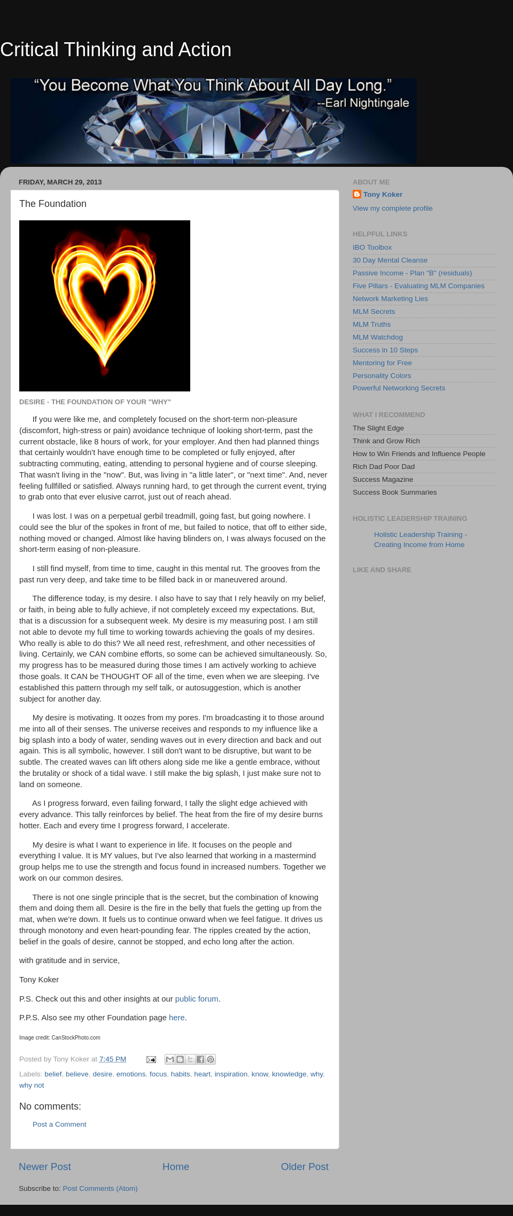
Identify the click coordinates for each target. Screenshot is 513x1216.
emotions (131, 1074)
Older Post (305, 1166)
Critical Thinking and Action (116, 49)
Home (175, 1166)
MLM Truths (372, 324)
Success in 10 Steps (385, 350)
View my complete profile (393, 208)
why (316, 1074)
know (260, 1074)
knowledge (289, 1074)
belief (52, 1074)
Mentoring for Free (382, 363)
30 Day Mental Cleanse (390, 260)
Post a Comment (60, 1124)
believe (77, 1074)
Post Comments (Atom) (100, 1188)
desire (102, 1074)
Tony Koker (382, 194)
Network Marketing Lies (390, 299)
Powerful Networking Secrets (399, 388)
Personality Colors (382, 376)
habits (180, 1074)
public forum (197, 999)
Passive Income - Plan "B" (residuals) (412, 273)
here (177, 1017)
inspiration (231, 1074)
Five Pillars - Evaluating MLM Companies (419, 286)
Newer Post (45, 1166)
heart (202, 1074)
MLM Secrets (374, 311)
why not (31, 1085)
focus (158, 1074)
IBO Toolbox (372, 247)
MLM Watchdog (378, 337)
